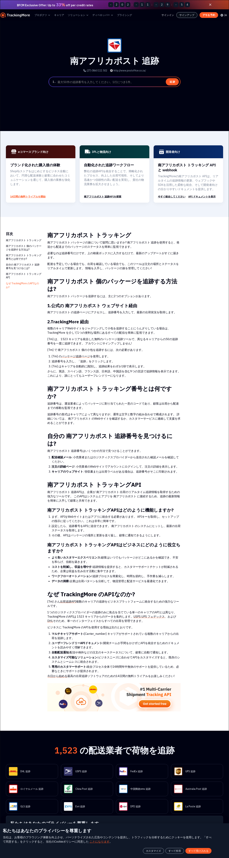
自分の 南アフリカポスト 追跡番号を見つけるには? (23, 266)
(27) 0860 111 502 (99, 70)
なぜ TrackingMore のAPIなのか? (22, 285)
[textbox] (118, 82)
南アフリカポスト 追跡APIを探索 (102, 196)
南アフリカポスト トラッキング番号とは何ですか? (24, 257)
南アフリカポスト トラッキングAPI (24, 275)
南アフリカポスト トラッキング (24, 240)
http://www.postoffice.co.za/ (128, 70)
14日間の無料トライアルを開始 (27, 196)
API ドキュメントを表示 (202, 196)
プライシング (124, 15)
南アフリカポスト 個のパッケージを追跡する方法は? (24, 248)
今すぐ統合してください (171, 196)
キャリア (59, 15)
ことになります (106, 834)
